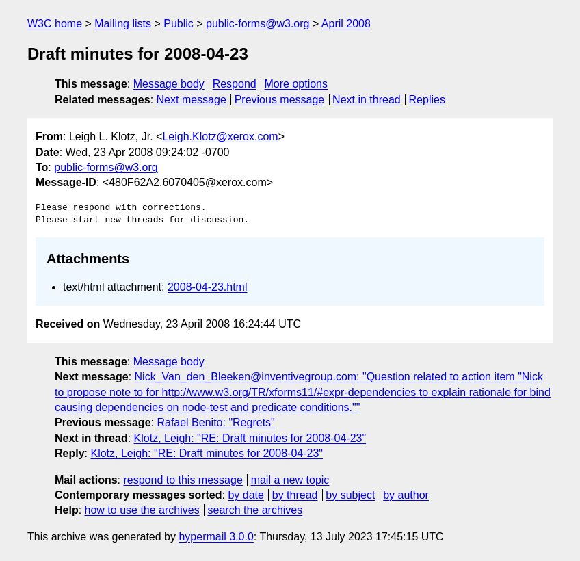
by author (406, 495)
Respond (234, 84)
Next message (191, 99)
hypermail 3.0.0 (216, 537)
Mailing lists (122, 23)
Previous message (280, 99)
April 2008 (346, 23)
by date (245, 495)
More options (296, 84)
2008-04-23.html (208, 287)
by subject (350, 495)
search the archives (255, 510)
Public (178, 23)
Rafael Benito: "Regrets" (215, 422)
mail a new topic (290, 480)
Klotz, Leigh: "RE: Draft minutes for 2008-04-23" (250, 438)
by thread (295, 495)
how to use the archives (142, 510)
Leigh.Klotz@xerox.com (220, 136)
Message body (169, 84)
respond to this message (182, 480)
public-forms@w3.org (257, 23)
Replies (427, 99)
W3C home (54, 23)
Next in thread (366, 99)
